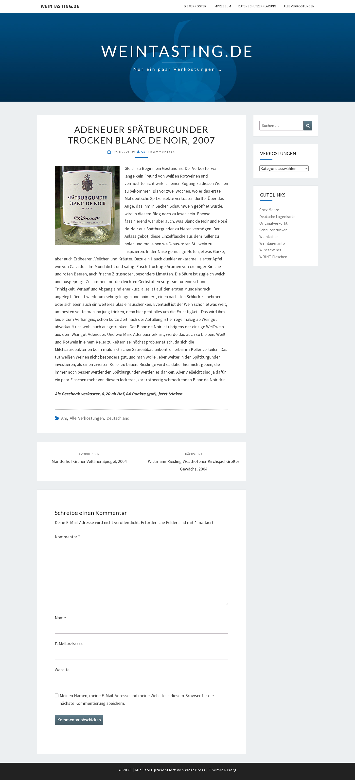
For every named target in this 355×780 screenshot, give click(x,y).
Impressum (222, 6)
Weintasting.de (60, 6)
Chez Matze (269, 209)
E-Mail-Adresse (69, 644)
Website (62, 669)
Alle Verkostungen (299, 6)
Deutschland (117, 418)
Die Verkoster (195, 6)
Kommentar (67, 537)
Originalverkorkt (273, 223)
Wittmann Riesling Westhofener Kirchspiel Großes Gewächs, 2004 (194, 462)
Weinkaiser (268, 236)
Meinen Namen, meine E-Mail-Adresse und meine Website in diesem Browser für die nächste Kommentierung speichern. (137, 699)
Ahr (64, 418)
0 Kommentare (160, 152)
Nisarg (230, 769)
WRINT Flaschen (273, 256)
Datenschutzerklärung (257, 6)
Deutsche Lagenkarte (277, 216)
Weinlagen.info (272, 243)
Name (60, 617)
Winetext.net (270, 249)
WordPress (195, 769)
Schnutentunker (273, 229)
